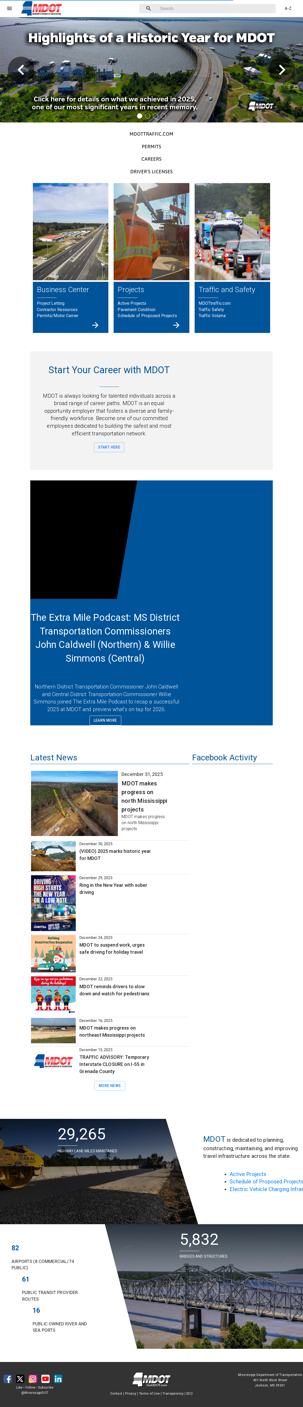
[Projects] (176, 325)
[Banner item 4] (163, 116)
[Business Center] (95, 325)
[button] (43, 8)
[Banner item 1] (139, 116)
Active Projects (248, 1174)
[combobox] (206, 8)
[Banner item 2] (147, 116)
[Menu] (9, 8)
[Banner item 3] (155, 116)
